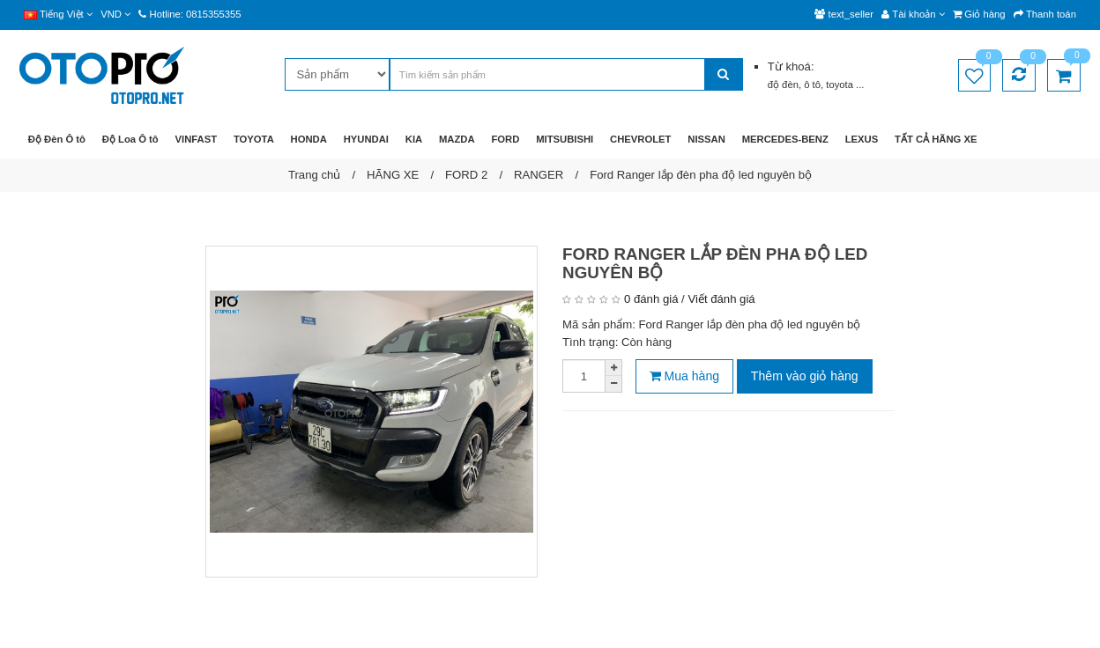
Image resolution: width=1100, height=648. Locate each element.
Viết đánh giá (721, 299)
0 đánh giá (651, 299)
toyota (841, 84)
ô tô (812, 84)
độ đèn (783, 84)
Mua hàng (685, 376)
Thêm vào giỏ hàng (804, 376)
